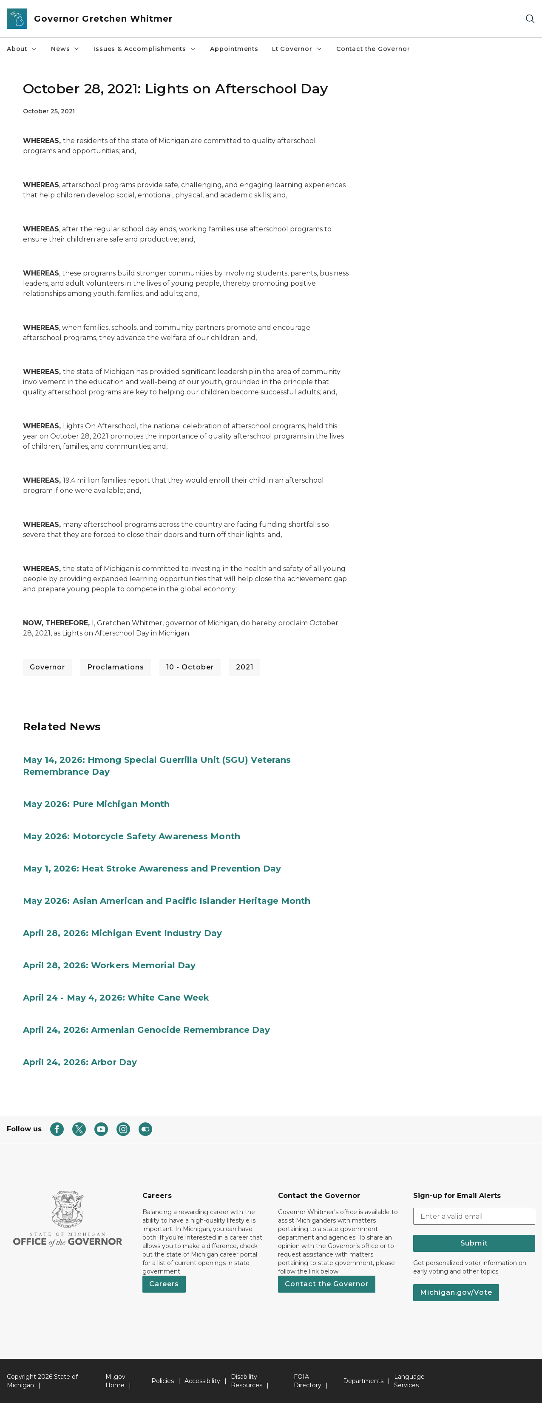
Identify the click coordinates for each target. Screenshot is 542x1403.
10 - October (190, 667)
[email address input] (474, 1216)
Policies (162, 1381)
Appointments (234, 49)
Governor (47, 667)
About (22, 49)
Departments (363, 1381)
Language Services (409, 1381)
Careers (164, 1284)
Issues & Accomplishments (145, 49)
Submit (474, 1243)
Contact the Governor (373, 49)
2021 (244, 667)
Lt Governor (297, 49)
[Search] (530, 19)
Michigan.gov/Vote (456, 1292)
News (65, 49)
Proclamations (115, 667)
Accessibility (202, 1381)
